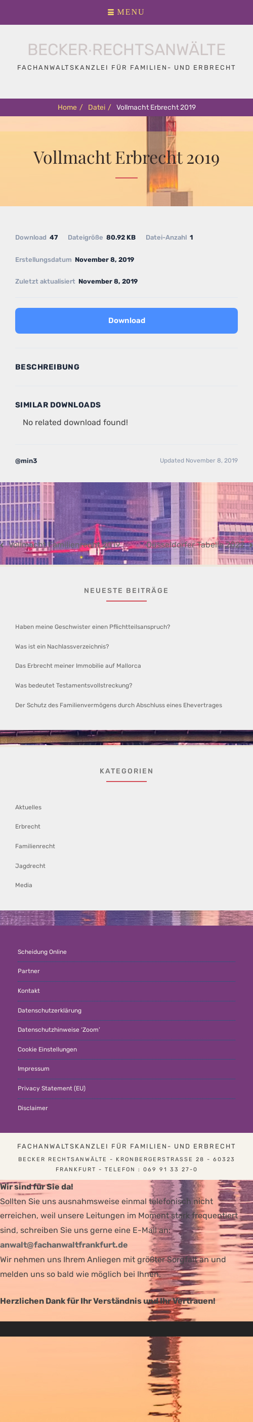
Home (70, 107)
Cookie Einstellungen (47, 1049)
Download (126, 320)
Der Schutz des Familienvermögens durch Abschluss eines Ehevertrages (118, 705)
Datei (99, 107)
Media (23, 885)
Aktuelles (28, 807)
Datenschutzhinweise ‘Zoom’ (59, 1029)
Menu (131, 12)
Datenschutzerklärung (49, 1010)
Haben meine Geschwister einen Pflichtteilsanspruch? (92, 626)
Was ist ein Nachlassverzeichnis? (62, 646)
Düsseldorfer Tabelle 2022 (195, 544)
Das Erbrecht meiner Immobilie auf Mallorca (78, 665)
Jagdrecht (30, 865)
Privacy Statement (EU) (52, 1088)
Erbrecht (27, 826)
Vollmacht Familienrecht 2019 (64, 544)
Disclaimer (33, 1108)
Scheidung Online (42, 951)
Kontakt (29, 990)
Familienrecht (35, 846)
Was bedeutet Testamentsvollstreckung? (73, 685)
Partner (29, 971)
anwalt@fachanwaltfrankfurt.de (64, 1245)
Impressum (34, 1068)
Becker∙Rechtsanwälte (126, 49)
